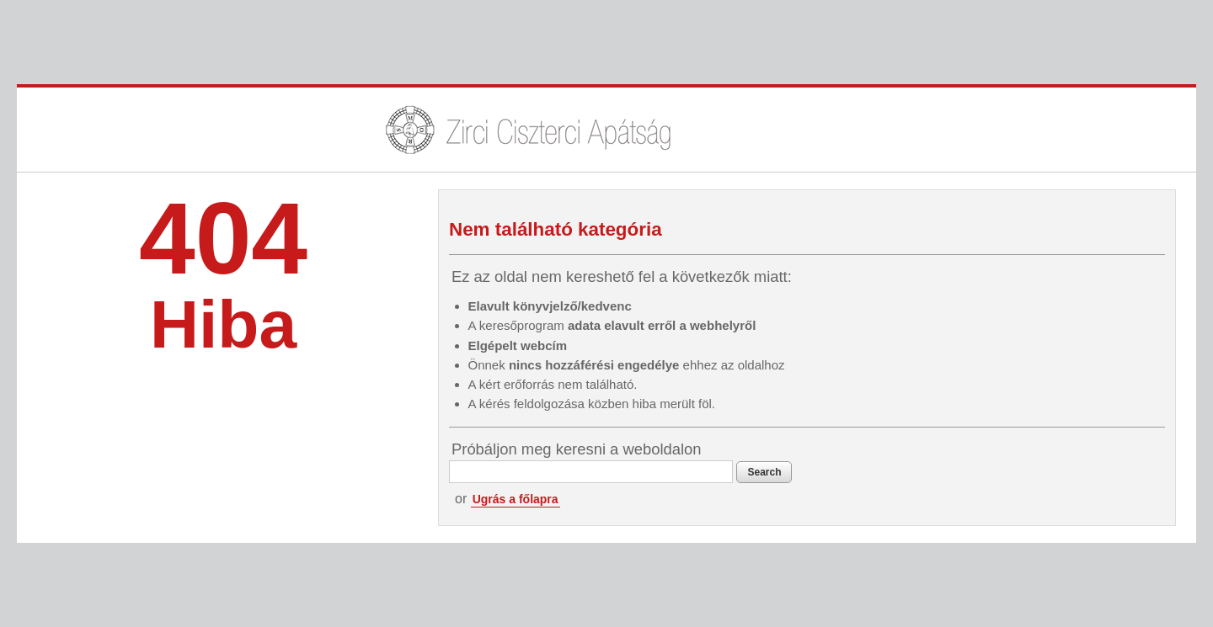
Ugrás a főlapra (515, 499)
